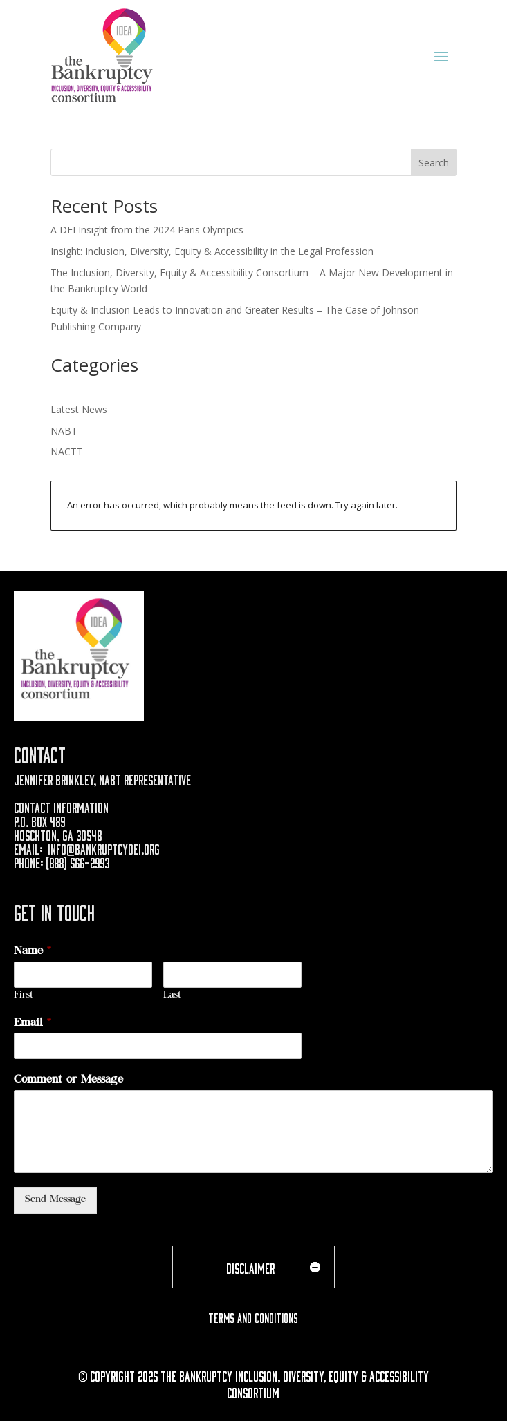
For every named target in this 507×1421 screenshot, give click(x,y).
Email (32, 1023)
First (23, 995)
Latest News (78, 409)
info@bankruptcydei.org (104, 847)
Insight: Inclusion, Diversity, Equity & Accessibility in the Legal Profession (212, 251)
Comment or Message (68, 1079)
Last (172, 995)
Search (433, 162)
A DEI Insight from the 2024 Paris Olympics (146, 229)
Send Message (55, 1200)
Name (32, 951)
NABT (63, 430)
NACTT (66, 451)
